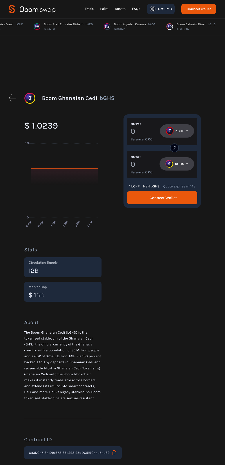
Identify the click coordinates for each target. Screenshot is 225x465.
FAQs (136, 9)
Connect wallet (199, 9)
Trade (89, 9)
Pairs (104, 9)
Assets (120, 9)
